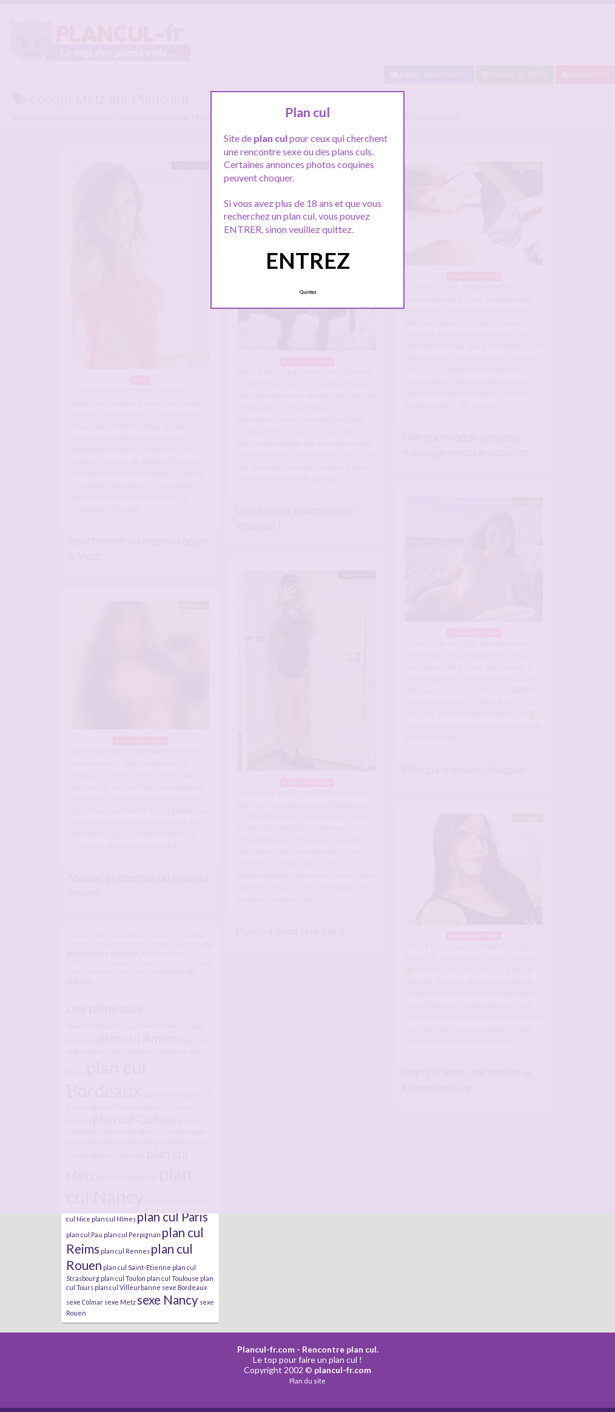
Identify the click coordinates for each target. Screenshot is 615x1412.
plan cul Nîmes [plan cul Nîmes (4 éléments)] (114, 1219)
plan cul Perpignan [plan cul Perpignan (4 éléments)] (132, 1234)
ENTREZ (308, 260)
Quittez (308, 292)
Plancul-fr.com (266, 1349)
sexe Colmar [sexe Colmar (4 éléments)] (84, 1302)
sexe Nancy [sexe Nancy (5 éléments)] (167, 1299)
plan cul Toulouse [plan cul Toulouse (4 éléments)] (173, 1278)
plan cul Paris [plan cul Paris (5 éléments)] (172, 1216)
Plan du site (307, 1381)
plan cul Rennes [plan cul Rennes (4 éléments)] (125, 1251)
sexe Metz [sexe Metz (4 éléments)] (120, 1302)
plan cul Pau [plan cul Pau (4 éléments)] (84, 1234)
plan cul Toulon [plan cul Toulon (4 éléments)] (123, 1278)
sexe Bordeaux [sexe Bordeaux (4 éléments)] (184, 1287)
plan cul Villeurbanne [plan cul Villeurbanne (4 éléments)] (128, 1287)
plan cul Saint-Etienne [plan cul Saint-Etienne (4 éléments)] (137, 1267)
